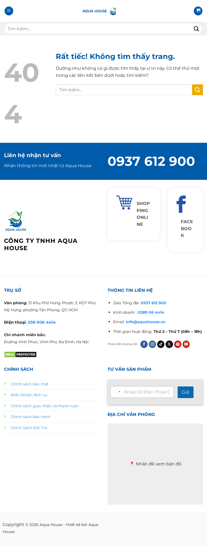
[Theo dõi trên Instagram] (152, 344)
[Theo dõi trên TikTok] (160, 344)
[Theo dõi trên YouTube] (186, 344)
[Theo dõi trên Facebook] (144, 344)
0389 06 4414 (151, 312)
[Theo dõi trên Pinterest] (177, 344)
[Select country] (116, 392)
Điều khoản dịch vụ (29, 394)
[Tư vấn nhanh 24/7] (142, 392)
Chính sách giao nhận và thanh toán (45, 405)
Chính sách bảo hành (30, 416)
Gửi (185, 392)
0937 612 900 (151, 161)
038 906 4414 (42, 322)
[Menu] (9, 10)
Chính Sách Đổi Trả (29, 427)
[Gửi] (196, 28)
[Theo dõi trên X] (169, 344)
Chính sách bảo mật (30, 384)
